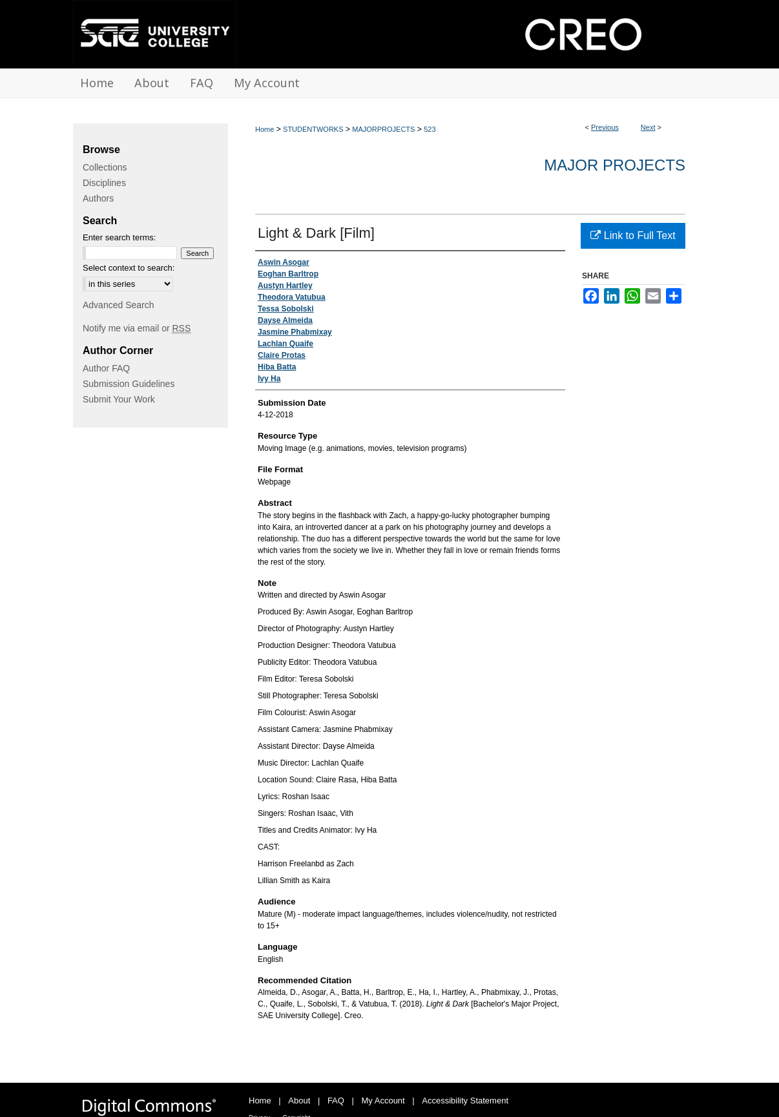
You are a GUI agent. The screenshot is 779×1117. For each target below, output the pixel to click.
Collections (105, 167)
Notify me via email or (137, 328)
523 (429, 129)
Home (264, 129)
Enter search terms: (119, 237)
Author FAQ (106, 368)
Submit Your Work (119, 399)
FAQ (335, 1100)
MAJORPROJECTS (383, 129)
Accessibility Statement (465, 1100)
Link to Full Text (632, 235)
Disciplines (104, 183)
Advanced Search (118, 305)
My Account (383, 1100)
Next (648, 127)
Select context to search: (128, 268)
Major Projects (614, 165)
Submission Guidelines (128, 384)
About (299, 1100)
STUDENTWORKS (313, 129)
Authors (98, 198)
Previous (605, 127)
